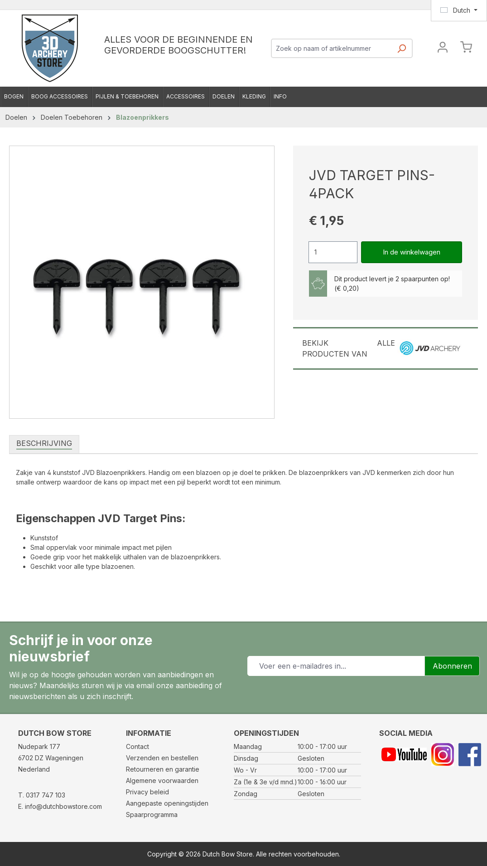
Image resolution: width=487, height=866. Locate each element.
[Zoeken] (401, 51)
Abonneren (452, 665)
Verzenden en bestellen (162, 758)
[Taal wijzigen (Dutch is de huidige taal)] (458, 10)
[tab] (44, 444)
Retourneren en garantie (162, 769)
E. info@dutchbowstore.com (60, 806)
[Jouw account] (442, 48)
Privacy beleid (147, 792)
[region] (142, 282)
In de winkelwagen (411, 252)
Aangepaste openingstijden (167, 803)
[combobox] (331, 48)
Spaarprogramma (152, 814)
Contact (137, 746)
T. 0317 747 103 (41, 795)
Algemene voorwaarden (162, 780)
